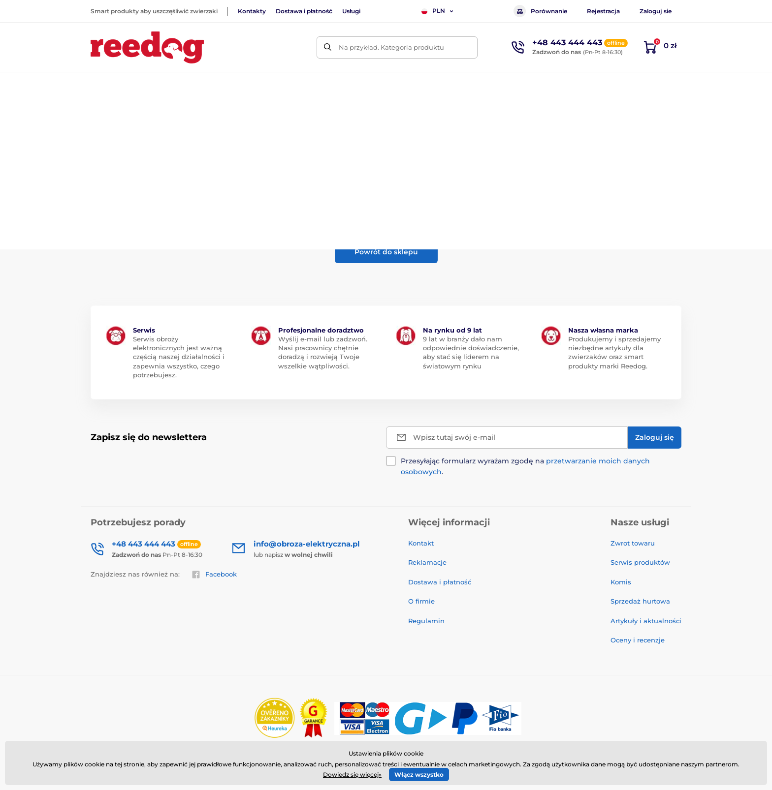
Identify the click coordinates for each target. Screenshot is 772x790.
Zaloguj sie (656, 11)
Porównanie (540, 11)
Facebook (214, 574)
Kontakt (421, 543)
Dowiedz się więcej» (352, 774)
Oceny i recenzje (638, 640)
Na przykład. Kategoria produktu (391, 47)
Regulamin (426, 621)
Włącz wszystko (419, 774)
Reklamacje (427, 562)
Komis (621, 582)
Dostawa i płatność (304, 11)
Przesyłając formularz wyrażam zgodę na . (525, 466)
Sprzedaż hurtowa (640, 601)
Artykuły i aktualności (646, 621)
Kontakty (252, 11)
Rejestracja (603, 11)
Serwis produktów (640, 562)
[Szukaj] (328, 47)
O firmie (421, 601)
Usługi (351, 11)
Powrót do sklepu (386, 251)
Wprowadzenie (113, 116)
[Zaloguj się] (654, 437)
